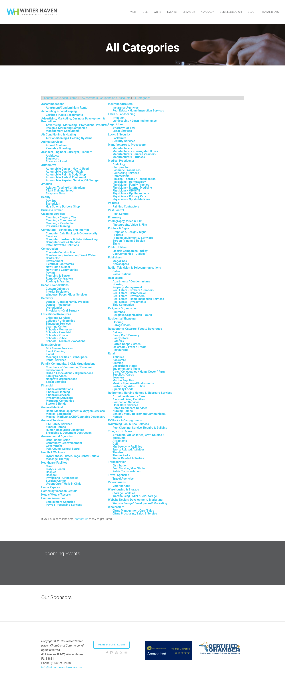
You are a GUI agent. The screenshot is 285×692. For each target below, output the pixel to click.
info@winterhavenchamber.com (61, 667)
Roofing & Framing (58, 281)
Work (157, 11)
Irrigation (119, 117)
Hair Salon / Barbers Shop (63, 206)
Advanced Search (66, 98)
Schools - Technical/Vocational (66, 341)
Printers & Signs (118, 228)
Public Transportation (127, 471)
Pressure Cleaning (58, 226)
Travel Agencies (118, 475)
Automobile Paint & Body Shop (66, 174)
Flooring (118, 322)
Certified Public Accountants (64, 115)
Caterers (118, 341)
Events (171, 11)
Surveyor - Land (56, 161)
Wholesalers (116, 507)
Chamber (189, 11)
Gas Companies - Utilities (129, 254)
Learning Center (56, 326)
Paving (50, 272)
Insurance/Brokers (120, 104)
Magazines (120, 261)
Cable (116, 271)
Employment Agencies (60, 502)
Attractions (120, 440)
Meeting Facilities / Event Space (67, 357)
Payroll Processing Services (64, 504)
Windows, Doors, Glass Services (66, 294)
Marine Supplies (123, 380)
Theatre (118, 452)
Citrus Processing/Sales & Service (135, 513)
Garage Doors (122, 325)
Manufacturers (122, 148)
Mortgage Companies (60, 400)
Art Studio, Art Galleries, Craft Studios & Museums (139, 436)
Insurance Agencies (126, 107)
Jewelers (119, 377)
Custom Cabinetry (57, 288)
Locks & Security (119, 134)
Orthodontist (54, 307)
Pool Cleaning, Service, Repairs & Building (140, 427)
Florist (50, 354)
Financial (47, 385)
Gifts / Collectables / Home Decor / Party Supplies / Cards (139, 373)
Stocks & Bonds (56, 403)
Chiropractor (121, 167)
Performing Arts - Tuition (129, 386)
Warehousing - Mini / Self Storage (135, 496)
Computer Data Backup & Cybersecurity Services (71, 235)
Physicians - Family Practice (131, 184)
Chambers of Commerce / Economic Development (69, 369)
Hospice (51, 472)
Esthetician (53, 203)
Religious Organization (122, 308)
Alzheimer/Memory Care (129, 396)
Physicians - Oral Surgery (62, 310)
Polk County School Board (63, 448)
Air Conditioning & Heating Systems (69, 138)
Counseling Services (126, 173)
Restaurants (120, 350)
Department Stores (125, 366)
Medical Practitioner (121, 160)
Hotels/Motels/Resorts (56, 494)
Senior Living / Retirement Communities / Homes (139, 415)
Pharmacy (114, 217)
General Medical (52, 407)
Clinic (49, 466)
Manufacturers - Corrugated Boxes (135, 151)
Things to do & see (120, 431)
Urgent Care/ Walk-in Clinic (63, 483)
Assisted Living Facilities (129, 399)
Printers (118, 235)
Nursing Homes (123, 411)
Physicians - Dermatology (129, 182)
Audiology (119, 164)
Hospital (51, 475)
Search (48, 98)
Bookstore (119, 360)
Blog (251, 11)
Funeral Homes (56, 427)
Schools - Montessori (59, 329)
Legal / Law (115, 124)
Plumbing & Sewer (58, 275)
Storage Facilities (124, 493)
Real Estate (115, 278)
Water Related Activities (128, 458)
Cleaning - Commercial (61, 220)
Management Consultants (62, 131)
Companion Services (126, 402)
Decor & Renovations (55, 285)
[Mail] (126, 652)
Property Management (127, 287)
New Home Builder (58, 267)
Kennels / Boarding (58, 148)
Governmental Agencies (57, 436)
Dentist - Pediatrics (58, 304)
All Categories (141, 98)
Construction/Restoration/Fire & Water (71, 255)
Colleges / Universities (60, 320)
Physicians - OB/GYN (126, 190)
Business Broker (52, 210)
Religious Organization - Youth (132, 315)
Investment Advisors (59, 398)
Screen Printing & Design (129, 240)
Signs (116, 243)
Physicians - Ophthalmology (131, 193)
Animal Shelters (56, 145)
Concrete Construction (60, 252)
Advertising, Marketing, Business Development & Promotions (73, 120)
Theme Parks (121, 455)
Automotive (48, 165)
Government (54, 446)
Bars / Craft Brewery (126, 335)
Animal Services (52, 141)
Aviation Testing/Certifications (65, 187)
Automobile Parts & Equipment (66, 177)
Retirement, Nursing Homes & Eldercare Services (140, 392)
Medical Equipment (58, 414)
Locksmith (119, 138)
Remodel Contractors (59, 278)
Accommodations (52, 104)
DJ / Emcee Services (59, 348)
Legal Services (122, 131)
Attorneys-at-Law (124, 128)
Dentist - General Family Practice (67, 302)
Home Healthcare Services (130, 408)
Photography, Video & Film (125, 221)
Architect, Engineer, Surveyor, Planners (66, 152)
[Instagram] (111, 652)
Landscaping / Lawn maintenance (135, 120)
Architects (52, 155)
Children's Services (58, 318)
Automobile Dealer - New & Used (67, 168)
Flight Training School (60, 190)
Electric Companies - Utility (130, 251)
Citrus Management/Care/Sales (133, 510)
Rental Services (56, 360)
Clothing (118, 363)
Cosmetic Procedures (127, 170)
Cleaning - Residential (60, 223)
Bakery (117, 332)
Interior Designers (57, 291)
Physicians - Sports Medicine (131, 199)
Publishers (115, 257)
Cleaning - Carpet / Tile (61, 217)
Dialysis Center (55, 469)
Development (54, 261)
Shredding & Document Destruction (69, 432)
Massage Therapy (57, 459)
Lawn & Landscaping (121, 114)
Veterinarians (117, 482)
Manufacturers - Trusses (129, 157)
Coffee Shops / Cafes (127, 344)
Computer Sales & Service (63, 242)
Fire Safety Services (59, 424)
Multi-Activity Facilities (127, 446)
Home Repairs (50, 487)
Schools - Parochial (58, 332)
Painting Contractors (126, 206)
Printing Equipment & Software (133, 238)
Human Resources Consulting (65, 430)
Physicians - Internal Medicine (132, 187)
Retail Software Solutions (62, 245)
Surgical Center (56, 480)
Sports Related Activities (128, 449)
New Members (88, 98)
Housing (118, 284)
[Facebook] (107, 652)
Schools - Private (57, 335)
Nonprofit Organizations (61, 379)
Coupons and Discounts (115, 98)
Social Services (56, 382)
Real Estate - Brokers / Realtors (133, 290)
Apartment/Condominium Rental (67, 107)
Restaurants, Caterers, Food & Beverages (135, 328)
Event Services (51, 344)
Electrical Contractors (60, 264)
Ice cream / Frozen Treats (129, 347)
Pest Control (116, 210)
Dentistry (47, 298)
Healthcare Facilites (54, 462)
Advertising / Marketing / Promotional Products (77, 125)
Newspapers (121, 264)
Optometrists (121, 176)
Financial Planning (58, 392)
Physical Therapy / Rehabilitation (134, 179)
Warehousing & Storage (123, 489)
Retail (111, 353)
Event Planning (55, 351)
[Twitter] (121, 652)
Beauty (45, 197)
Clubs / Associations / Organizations (69, 373)
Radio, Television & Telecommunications (134, 267)
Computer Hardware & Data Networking (72, 239)
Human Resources (53, 498)
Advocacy (207, 11)
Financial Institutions (59, 389)
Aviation (46, 184)
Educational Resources (56, 314)
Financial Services (58, 395)
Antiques (118, 357)
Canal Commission (58, 440)
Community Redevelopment (64, 443)
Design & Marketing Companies (66, 128)
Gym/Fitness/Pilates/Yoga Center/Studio (72, 456)
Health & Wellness (53, 452)
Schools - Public (56, 338)
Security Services (124, 141)
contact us (81, 519)
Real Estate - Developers (128, 296)
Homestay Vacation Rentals (59, 491)
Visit (133, 11)
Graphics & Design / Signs (129, 232)
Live (145, 11)
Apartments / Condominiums (131, 281)
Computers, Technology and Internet (65, 230)
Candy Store (121, 338)
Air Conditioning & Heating (58, 134)
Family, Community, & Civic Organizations (68, 363)
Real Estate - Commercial (129, 293)
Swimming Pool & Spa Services (128, 424)
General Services (52, 420)
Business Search (231, 11)
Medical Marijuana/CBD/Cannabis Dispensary (75, 416)
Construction (49, 248)
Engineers (52, 158)
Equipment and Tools (126, 368)
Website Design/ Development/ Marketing (135, 499)
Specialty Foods (123, 389)
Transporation (117, 462)
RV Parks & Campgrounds (125, 420)
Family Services (56, 376)
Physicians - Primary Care (129, 196)
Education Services (58, 323)
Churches (119, 312)
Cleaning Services (53, 214)
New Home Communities (62, 270)
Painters (113, 203)
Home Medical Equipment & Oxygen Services (75, 411)
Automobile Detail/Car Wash (64, 171)
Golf (115, 443)
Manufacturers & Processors (127, 144)
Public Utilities (117, 247)
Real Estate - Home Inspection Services (138, 110)
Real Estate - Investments (129, 302)
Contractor (53, 258)
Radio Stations (122, 274)
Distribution (120, 465)
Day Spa (51, 200)
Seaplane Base (55, 193)
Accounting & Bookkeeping (59, 111)
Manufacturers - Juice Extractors (134, 154)
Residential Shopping (122, 318)
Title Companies (123, 304)
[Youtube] (116, 652)
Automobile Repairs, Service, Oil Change (72, 180)
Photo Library (269, 11)
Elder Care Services (125, 405)
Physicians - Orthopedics (62, 478)
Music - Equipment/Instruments (133, 383)
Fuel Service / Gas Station (129, 468)
